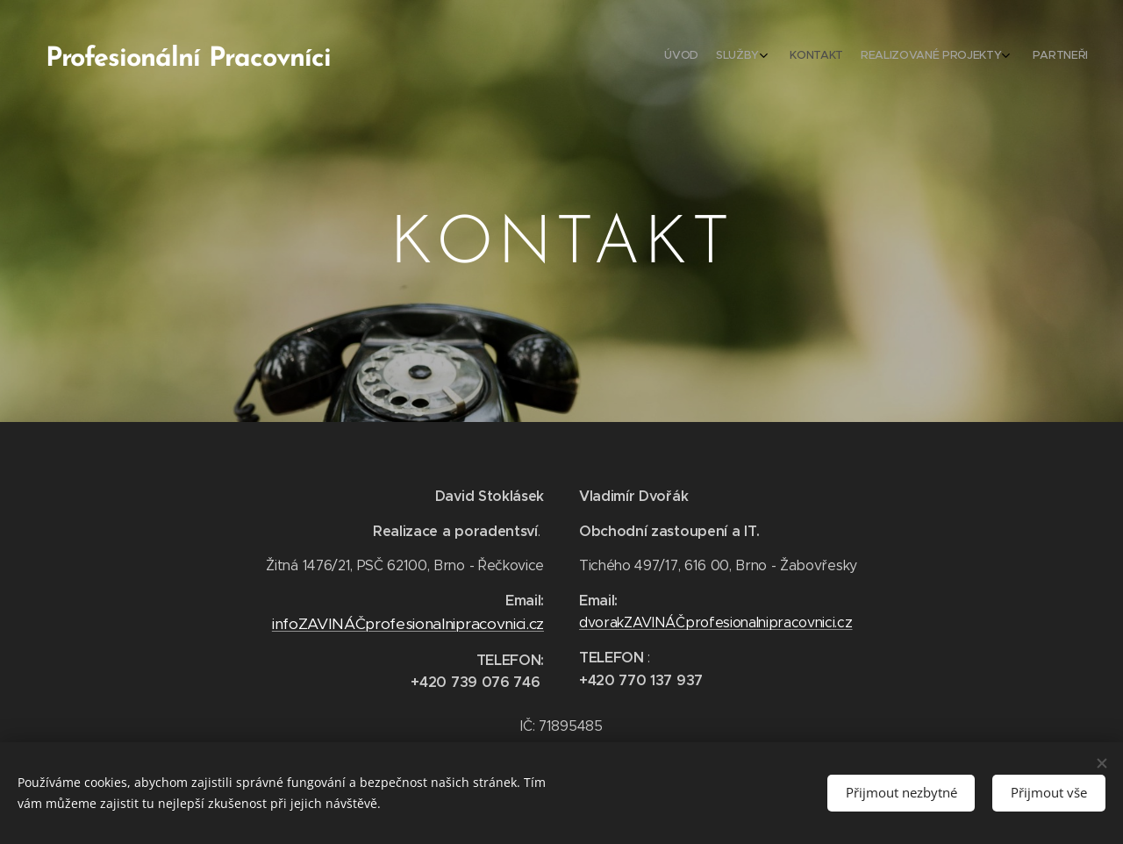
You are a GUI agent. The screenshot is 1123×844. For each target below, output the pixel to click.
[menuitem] (993, 57)
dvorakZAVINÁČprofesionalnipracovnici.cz (716, 622)
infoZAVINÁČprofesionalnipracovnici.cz (408, 623)
